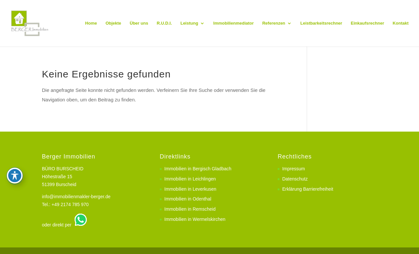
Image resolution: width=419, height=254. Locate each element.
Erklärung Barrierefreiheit (307, 189)
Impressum (293, 168)
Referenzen (273, 23)
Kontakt (401, 23)
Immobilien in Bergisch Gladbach (197, 168)
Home (91, 23)
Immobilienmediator (233, 23)
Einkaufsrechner (367, 23)
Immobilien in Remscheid (189, 209)
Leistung (189, 23)
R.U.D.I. (164, 23)
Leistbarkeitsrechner (321, 23)
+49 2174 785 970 (70, 204)
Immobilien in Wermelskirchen (194, 219)
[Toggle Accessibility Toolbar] (15, 138)
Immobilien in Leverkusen (190, 189)
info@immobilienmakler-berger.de (76, 196)
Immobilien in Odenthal (187, 198)
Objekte (113, 23)
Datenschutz (295, 178)
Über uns (139, 23)
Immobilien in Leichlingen (190, 178)
